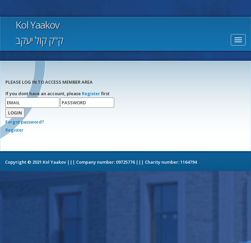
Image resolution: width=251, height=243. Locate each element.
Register (91, 93)
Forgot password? (24, 122)
